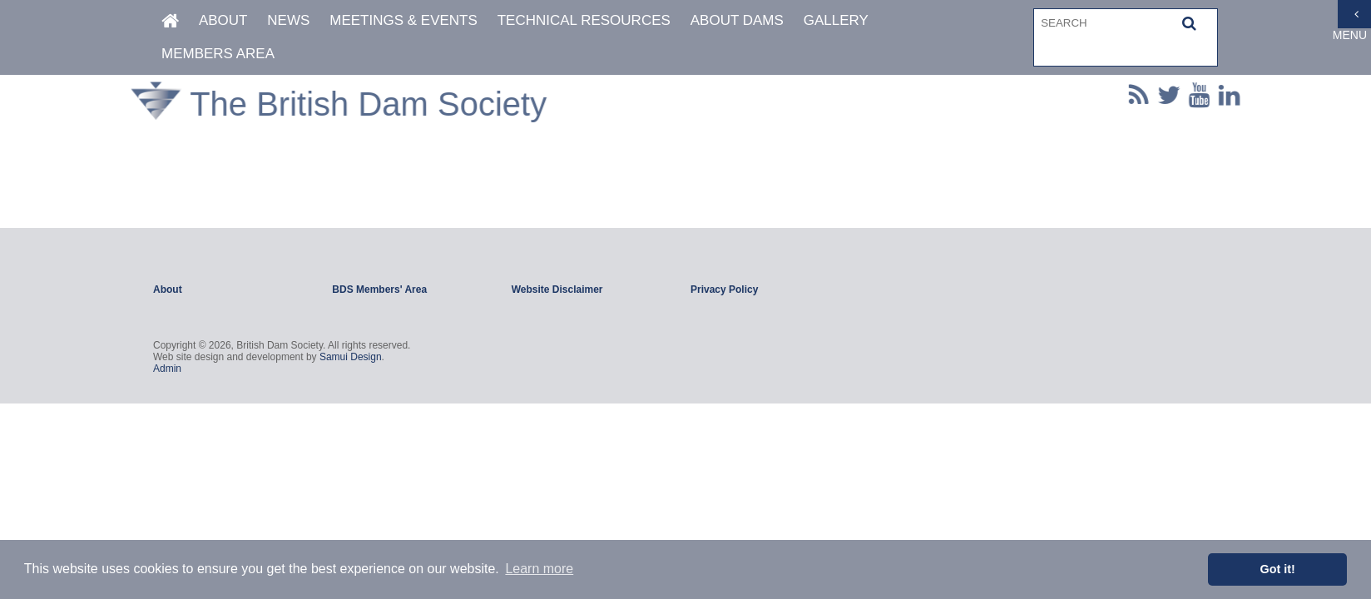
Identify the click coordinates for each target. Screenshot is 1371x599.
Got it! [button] (1277, 569)
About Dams (737, 19)
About (223, 19)
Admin (167, 368)
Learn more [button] (539, 569)
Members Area (218, 53)
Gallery (836, 19)
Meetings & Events (403, 19)
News (288, 19)
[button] (1189, 22)
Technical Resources (584, 19)
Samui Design (350, 357)
